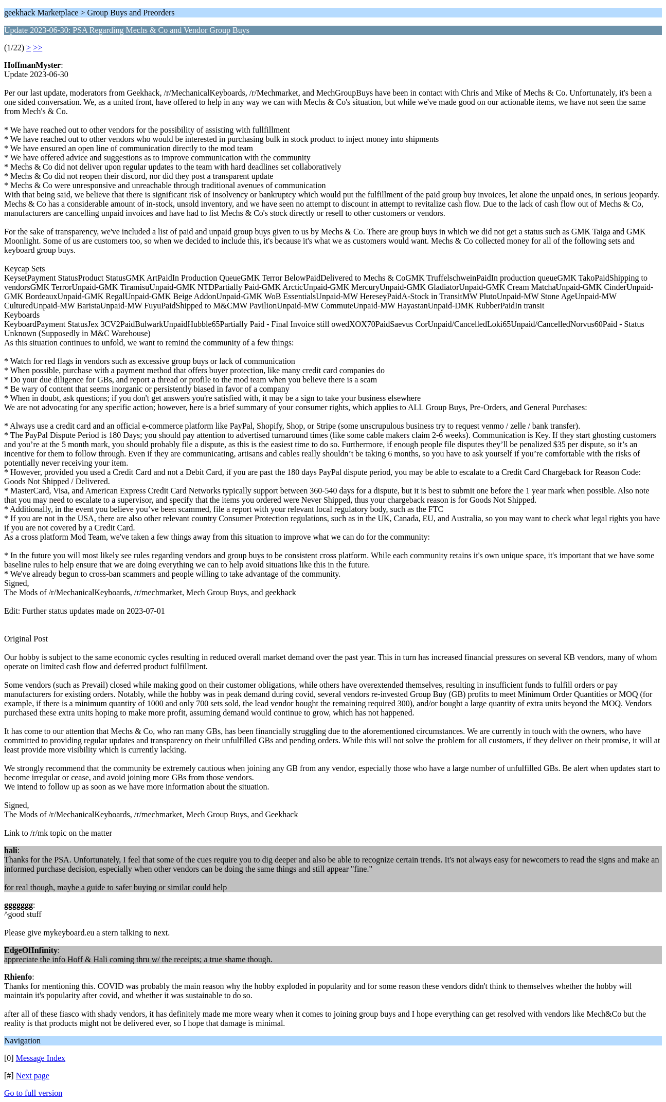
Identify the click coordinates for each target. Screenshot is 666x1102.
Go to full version (33, 1093)
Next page (32, 1075)
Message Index (40, 1058)
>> (37, 47)
